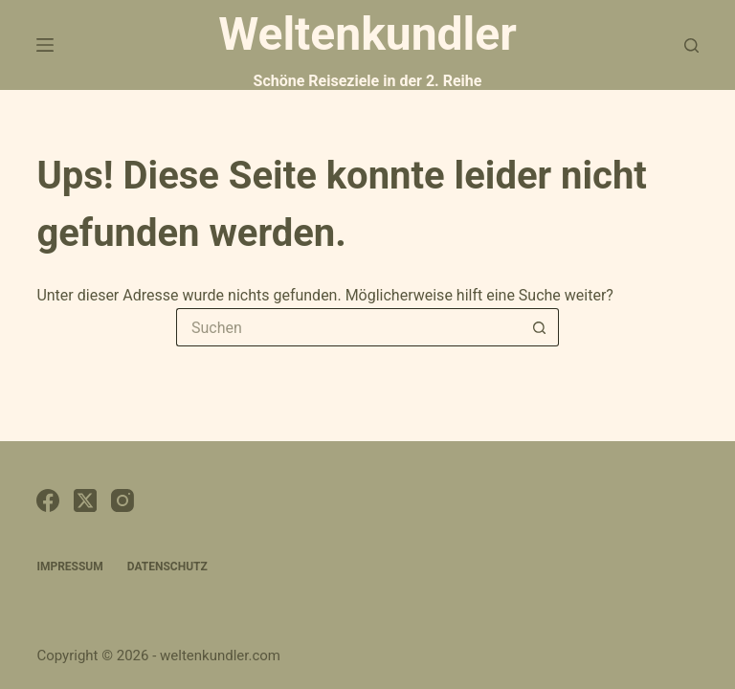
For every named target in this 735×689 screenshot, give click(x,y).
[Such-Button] (540, 327)
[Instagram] (122, 500)
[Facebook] (47, 500)
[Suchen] (691, 45)
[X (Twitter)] (85, 500)
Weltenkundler (367, 48)
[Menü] (45, 45)
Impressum (69, 566)
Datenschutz (167, 566)
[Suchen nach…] (348, 327)
